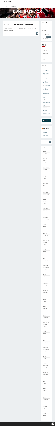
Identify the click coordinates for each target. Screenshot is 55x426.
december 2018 (45, 342)
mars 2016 (45, 417)
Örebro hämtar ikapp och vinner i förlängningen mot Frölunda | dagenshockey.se (46, 81)
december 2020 (45, 288)
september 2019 (46, 322)
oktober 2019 (45, 319)
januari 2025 (45, 185)
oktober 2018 (45, 347)
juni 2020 (44, 301)
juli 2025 (44, 171)
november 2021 (45, 262)
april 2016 (44, 415)
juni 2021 (44, 274)
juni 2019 (44, 329)
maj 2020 (44, 303)
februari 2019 (45, 338)
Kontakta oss (6, 6)
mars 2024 (45, 206)
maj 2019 (44, 331)
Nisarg (35, 423)
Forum (8, 3)
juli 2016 (44, 408)
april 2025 (44, 178)
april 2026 (44, 151)
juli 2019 (44, 326)
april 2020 (44, 306)
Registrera (44, 36)
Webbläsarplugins (42, 3)
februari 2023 (45, 231)
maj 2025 (44, 176)
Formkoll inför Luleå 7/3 (45, 58)
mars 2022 (45, 253)
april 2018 (44, 360)
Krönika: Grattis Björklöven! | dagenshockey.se (46, 72)
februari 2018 (45, 365)
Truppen (12, 3)
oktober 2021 (45, 265)
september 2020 (46, 294)
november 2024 (45, 190)
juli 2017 (44, 381)
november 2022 (45, 235)
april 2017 (44, 388)
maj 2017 (44, 385)
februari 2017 (45, 392)
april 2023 (44, 226)
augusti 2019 (45, 324)
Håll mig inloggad (46, 34)
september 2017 (46, 376)
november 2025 (45, 162)
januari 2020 (45, 313)
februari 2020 (45, 310)
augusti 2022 (45, 242)
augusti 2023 (45, 221)
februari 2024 (45, 208)
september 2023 (46, 219)
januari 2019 (45, 340)
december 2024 (45, 187)
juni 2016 (44, 411)
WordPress (28, 423)
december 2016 (45, 397)
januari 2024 (45, 210)
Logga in (48, 36)
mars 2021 (45, 281)
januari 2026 (45, 158)
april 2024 (44, 203)
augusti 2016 (45, 406)
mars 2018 (45, 363)
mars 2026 (45, 153)
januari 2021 (45, 285)
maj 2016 (44, 413)
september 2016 (46, 404)
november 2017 (45, 372)
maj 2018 (44, 358)
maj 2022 (44, 249)
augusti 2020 (45, 297)
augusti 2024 (45, 196)
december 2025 (45, 160)
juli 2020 (44, 299)
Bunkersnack (7, 1)
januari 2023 (45, 233)
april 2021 (44, 278)
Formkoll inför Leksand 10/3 (45, 54)
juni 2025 (44, 174)
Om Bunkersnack (13, 6)
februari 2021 (45, 283)
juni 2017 (44, 383)
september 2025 (46, 167)
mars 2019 (45, 335)
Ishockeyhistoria (34, 3)
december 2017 (45, 370)
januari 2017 (45, 395)
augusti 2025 (45, 169)
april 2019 (44, 333)
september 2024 (46, 194)
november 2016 (45, 399)
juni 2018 (44, 356)
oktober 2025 (45, 165)
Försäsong (19, 3)
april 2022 (44, 251)
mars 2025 (45, 180)
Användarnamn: (45, 26)
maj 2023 (44, 224)
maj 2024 (44, 201)
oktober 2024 (45, 192)
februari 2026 (45, 155)
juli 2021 (44, 272)
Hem (4, 3)
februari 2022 (45, 256)
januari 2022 (45, 258)
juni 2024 (44, 199)
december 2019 (45, 315)
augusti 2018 (45, 351)
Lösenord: (44, 30)
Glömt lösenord (45, 38)
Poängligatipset (26, 3)
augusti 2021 (45, 269)
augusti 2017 (45, 379)
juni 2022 (44, 247)
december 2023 (45, 212)
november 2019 (45, 317)
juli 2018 (44, 354)
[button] (52, 423)
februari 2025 (45, 183)
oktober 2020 (45, 292)
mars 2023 (45, 228)
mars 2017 (45, 390)
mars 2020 (45, 308)
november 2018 (45, 344)
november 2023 (45, 215)
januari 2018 (45, 367)
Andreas (44, 91)
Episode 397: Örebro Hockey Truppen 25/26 (45, 134)
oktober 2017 (45, 374)
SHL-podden (46, 128)
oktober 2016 (45, 401)
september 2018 (46, 349)
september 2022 (46, 240)
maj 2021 (44, 276)
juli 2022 (44, 244)
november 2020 (45, 290)
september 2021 (46, 267)
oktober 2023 (45, 217)
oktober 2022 (45, 237)
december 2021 (45, 260)
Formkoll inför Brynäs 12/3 (45, 50)
